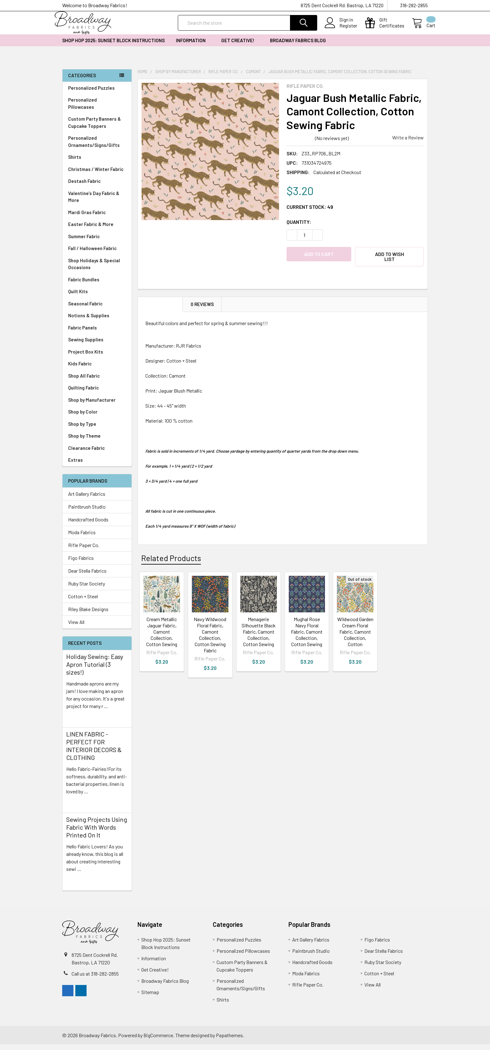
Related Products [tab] (171, 560)
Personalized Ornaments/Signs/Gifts (97, 147)
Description (160, 306)
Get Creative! (240, 46)
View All (76, 628)
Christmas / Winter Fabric (95, 175)
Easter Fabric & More (90, 230)
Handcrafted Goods (88, 525)
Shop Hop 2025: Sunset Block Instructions (113, 46)
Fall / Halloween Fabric (92, 254)
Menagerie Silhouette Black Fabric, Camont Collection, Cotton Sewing (259, 633)
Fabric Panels (97, 333)
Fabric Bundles (83, 285)
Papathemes (229, 1041)
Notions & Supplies (97, 321)
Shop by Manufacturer (97, 405)
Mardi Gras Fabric (87, 218)
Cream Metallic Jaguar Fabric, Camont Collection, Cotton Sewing (161, 633)
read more (77, 723)
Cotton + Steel (83, 602)
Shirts (97, 162)
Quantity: (299, 227)
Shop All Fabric (97, 381)
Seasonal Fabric (97, 309)
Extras (97, 465)
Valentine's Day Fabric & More (93, 202)
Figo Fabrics (81, 563)
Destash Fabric (84, 186)
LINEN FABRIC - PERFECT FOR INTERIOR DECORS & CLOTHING (94, 751)
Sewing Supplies (85, 345)
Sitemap (150, 998)
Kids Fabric (97, 369)
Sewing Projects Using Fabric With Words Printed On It (96, 832)
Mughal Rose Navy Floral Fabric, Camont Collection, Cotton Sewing (306, 633)
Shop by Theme (97, 441)
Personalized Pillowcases (97, 109)
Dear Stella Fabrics (87, 576)
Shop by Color (97, 417)
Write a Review (408, 143)
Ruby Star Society (86, 589)
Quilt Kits (78, 297)
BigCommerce (158, 1041)
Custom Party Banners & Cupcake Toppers (97, 128)
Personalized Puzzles (91, 93)
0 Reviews (202, 306)
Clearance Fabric (86, 453)
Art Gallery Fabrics (86, 499)
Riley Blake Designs (88, 615)
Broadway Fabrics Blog (298, 46)
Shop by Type (97, 429)
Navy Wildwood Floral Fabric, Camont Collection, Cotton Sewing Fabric (210, 636)
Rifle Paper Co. (83, 551)
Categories (82, 81)
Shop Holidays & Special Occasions (97, 269)
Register (341, 29)
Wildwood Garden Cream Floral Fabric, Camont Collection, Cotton (355, 633)
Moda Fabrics (82, 538)
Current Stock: (310, 212)
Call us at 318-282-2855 (95, 979)
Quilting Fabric (83, 393)
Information (193, 46)
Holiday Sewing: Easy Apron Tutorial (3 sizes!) (94, 669)
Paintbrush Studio (87, 512)
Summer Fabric (84, 242)
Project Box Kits (85, 357)
